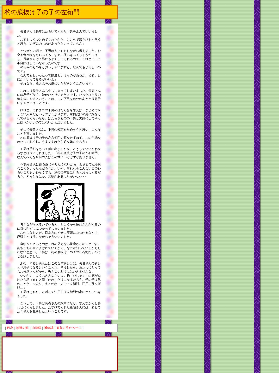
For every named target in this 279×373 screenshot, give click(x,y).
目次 (10, 327)
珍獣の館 (22, 327)
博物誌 (48, 327)
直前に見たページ (69, 327)
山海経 (36, 327)
